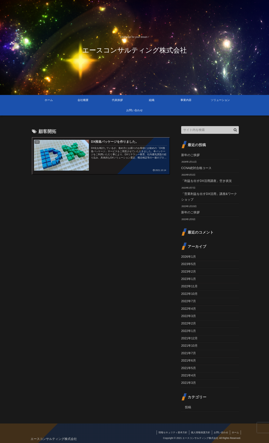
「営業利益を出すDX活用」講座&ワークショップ (209, 196)
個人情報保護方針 (200, 432)
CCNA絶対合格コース (196, 168)
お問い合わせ (221, 432)
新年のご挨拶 (190, 155)
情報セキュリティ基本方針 (173, 432)
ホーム (235, 432)
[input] (210, 130)
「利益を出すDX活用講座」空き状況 (206, 181)
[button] (235, 130)
